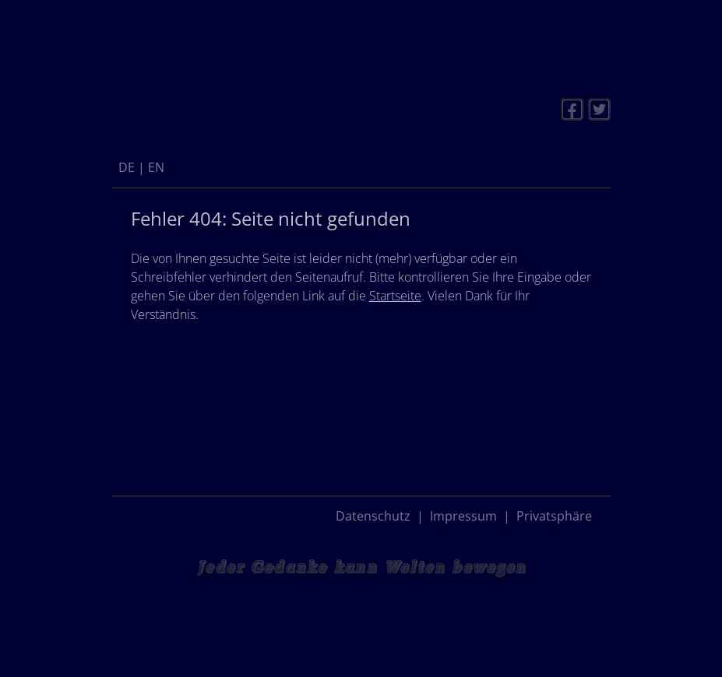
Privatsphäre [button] (554, 515)
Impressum (463, 515)
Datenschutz (373, 515)
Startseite (395, 295)
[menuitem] (126, 167)
